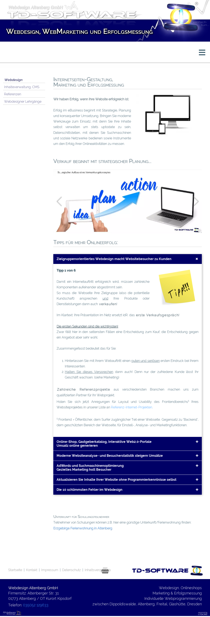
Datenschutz (71, 570)
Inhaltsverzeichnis (98, 570)
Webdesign (13, 80)
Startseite (15, 570)
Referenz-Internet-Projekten (131, 407)
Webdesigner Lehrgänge (22, 101)
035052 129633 (35, 605)
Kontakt (31, 570)
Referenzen (12, 94)
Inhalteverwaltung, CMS (21, 87)
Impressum (49, 570)
